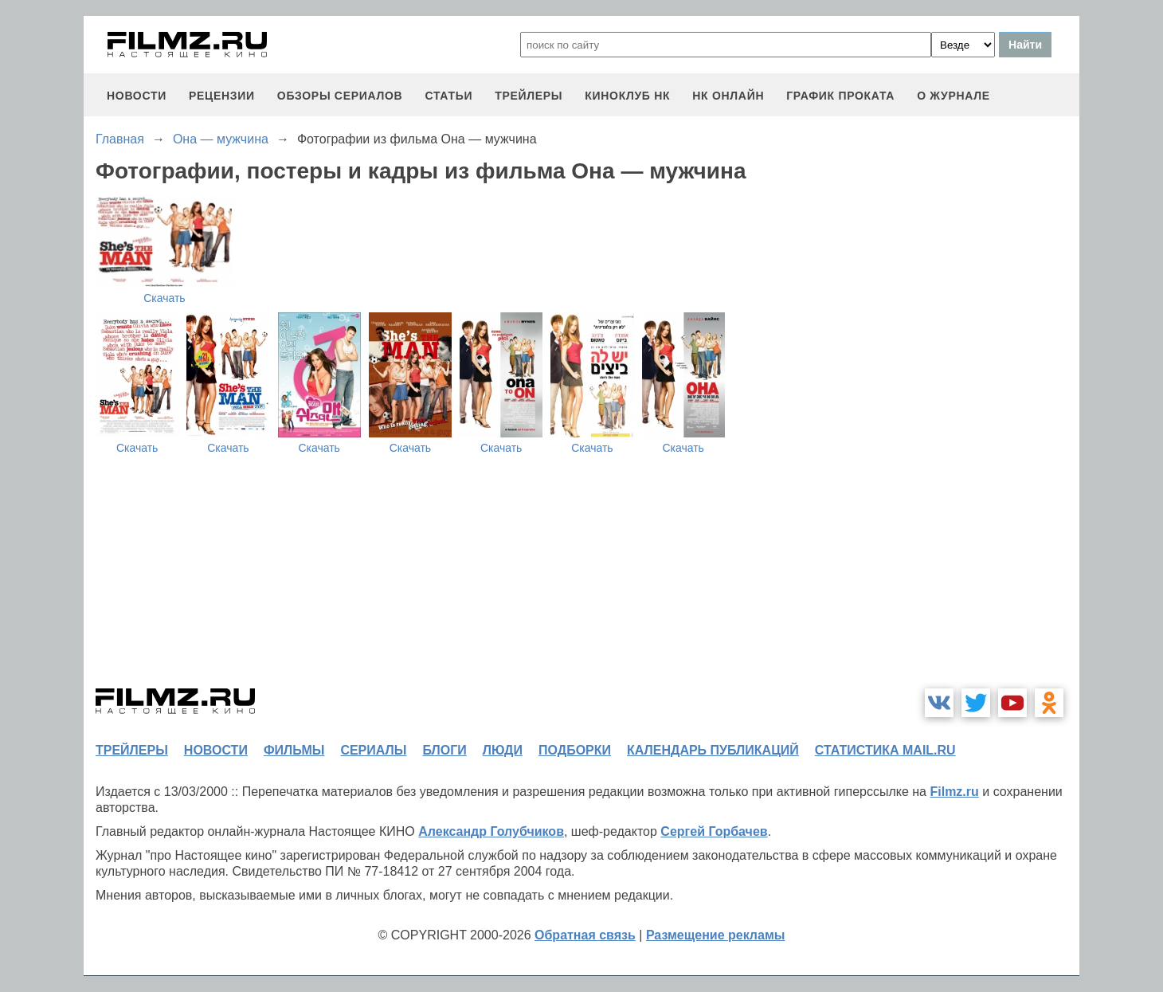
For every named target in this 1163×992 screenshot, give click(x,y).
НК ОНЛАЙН (728, 95)
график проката (840, 95)
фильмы (294, 750)
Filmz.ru (954, 791)
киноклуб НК (627, 95)
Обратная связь (585, 935)
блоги (444, 750)
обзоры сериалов (340, 95)
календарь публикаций (713, 750)
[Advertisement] (959, 433)
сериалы (373, 750)
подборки (574, 750)
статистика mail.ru (885, 750)
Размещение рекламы (715, 935)
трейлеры (528, 95)
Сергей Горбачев (713, 831)
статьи (448, 95)
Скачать (164, 298)
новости (136, 95)
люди (503, 750)
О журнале (953, 95)
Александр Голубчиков (491, 831)
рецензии (222, 95)
